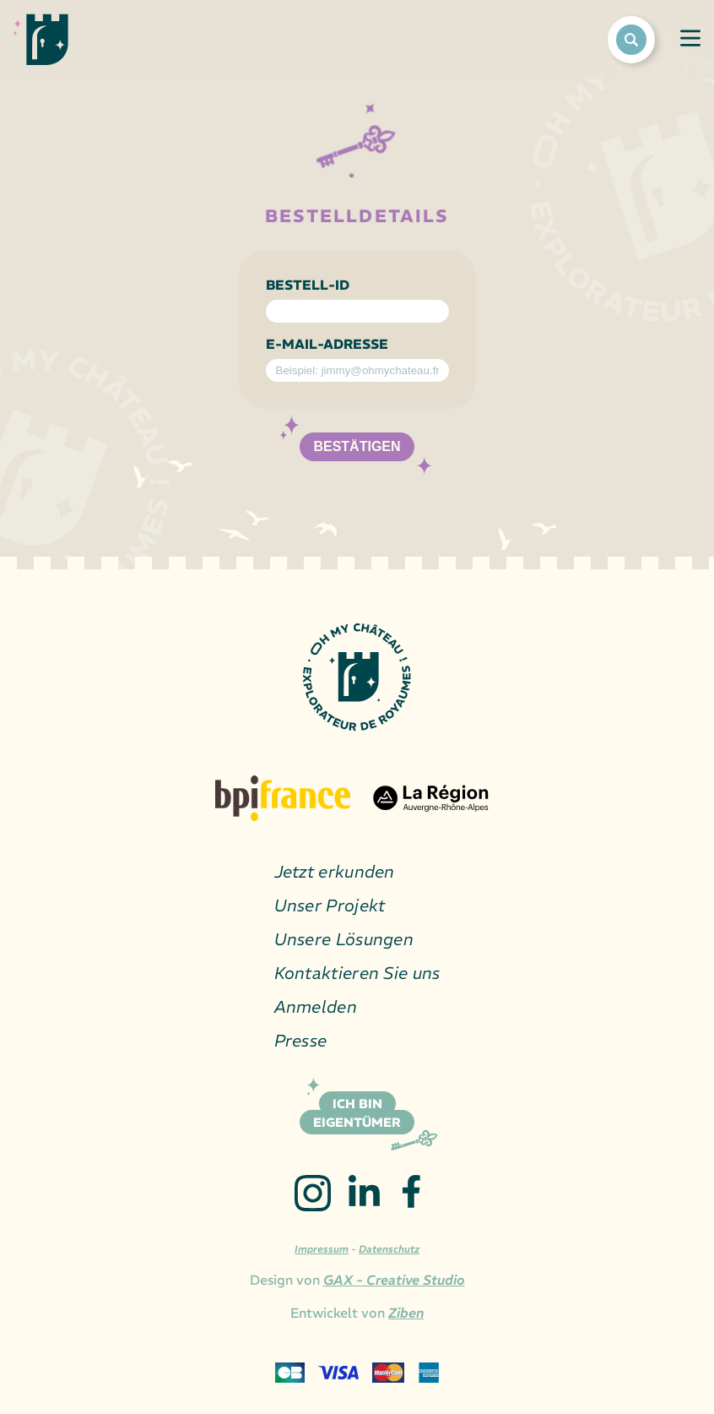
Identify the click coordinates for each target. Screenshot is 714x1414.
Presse (300, 1040)
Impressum (322, 1249)
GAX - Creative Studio (394, 1279)
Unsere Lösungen (344, 938)
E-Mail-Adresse (327, 344)
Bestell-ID (307, 285)
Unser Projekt (330, 905)
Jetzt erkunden (334, 871)
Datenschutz (389, 1249)
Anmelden (315, 1006)
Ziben (406, 1312)
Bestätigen (356, 446)
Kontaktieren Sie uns (357, 972)
